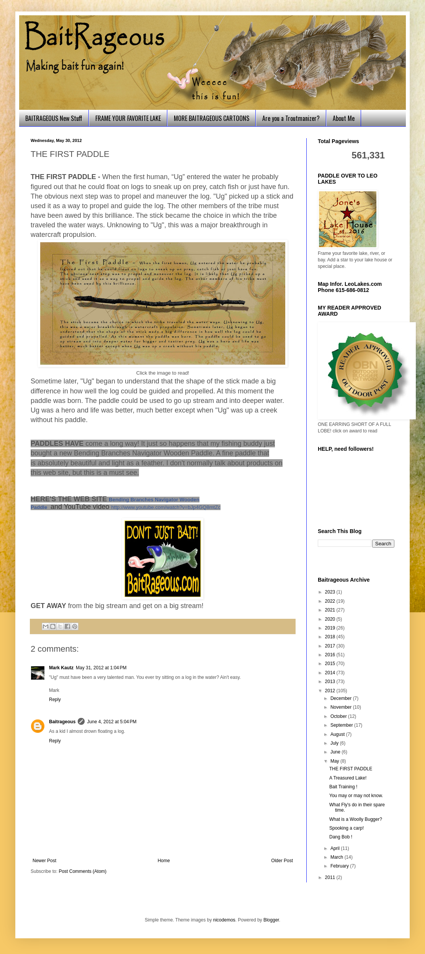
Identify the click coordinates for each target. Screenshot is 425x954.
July (335, 743)
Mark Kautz (61, 667)
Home (164, 860)
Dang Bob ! (340, 837)
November (341, 707)
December (341, 698)
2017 (331, 646)
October (339, 716)
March (337, 857)
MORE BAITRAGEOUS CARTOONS (211, 118)
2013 (331, 681)
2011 (331, 877)
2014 (331, 672)
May (335, 761)
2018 (331, 636)
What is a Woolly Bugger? (355, 819)
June (336, 752)
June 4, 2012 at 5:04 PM (111, 721)
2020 (331, 619)
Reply (55, 699)
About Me (344, 118)
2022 (331, 601)
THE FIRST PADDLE (350, 768)
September (342, 725)
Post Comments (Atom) (82, 871)
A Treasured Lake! (347, 778)
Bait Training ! (343, 786)
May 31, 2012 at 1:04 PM (101, 667)
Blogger (271, 920)
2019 (331, 628)
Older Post (282, 860)
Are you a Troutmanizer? (291, 118)
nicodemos (224, 920)
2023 (331, 592)
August (338, 734)
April (335, 848)
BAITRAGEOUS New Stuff (53, 118)
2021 (331, 610)
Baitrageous (62, 721)
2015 (331, 663)
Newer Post (44, 860)
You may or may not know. (356, 795)
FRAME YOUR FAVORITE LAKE (128, 118)
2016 (331, 654)
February (340, 866)
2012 (331, 690)
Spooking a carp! (346, 828)
